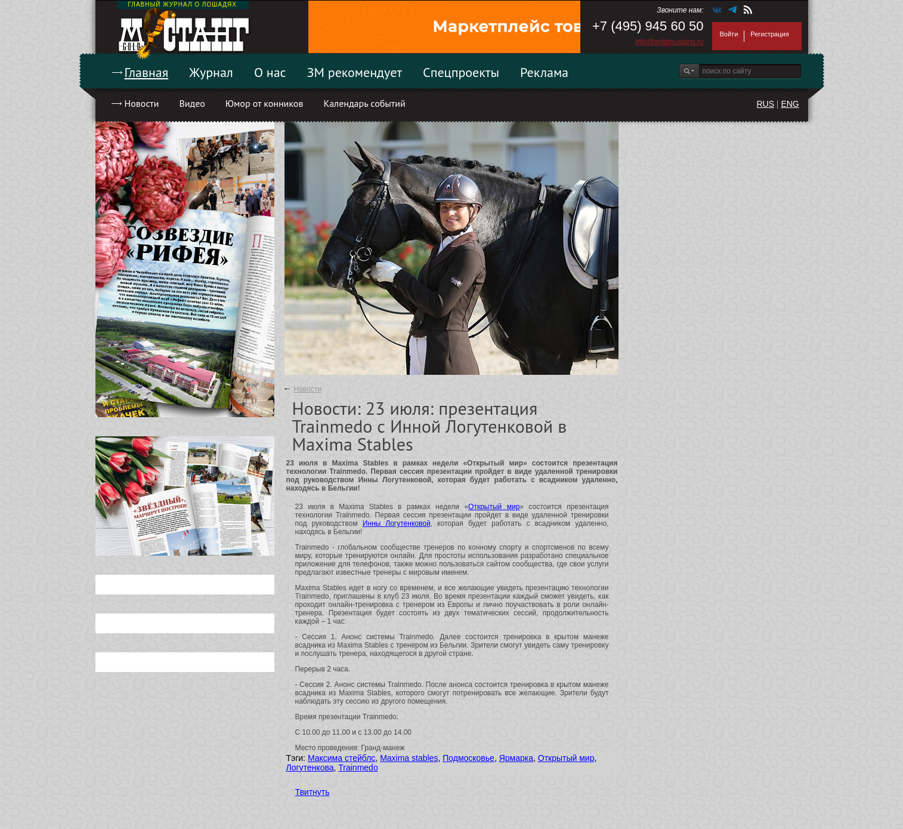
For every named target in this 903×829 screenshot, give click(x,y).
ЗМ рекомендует (355, 72)
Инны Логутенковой (397, 523)
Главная (147, 72)
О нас (270, 72)
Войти (729, 34)
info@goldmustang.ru (669, 42)
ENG (790, 104)
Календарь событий (364, 103)
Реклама (544, 72)
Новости (142, 103)
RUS (765, 104)
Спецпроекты (461, 72)
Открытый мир (493, 507)
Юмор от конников (264, 103)
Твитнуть (312, 792)
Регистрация (769, 34)
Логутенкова (310, 767)
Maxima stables (409, 758)
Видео (192, 103)
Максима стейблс (341, 758)
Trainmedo (358, 767)
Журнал (211, 72)
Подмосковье (468, 758)
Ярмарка (516, 758)
